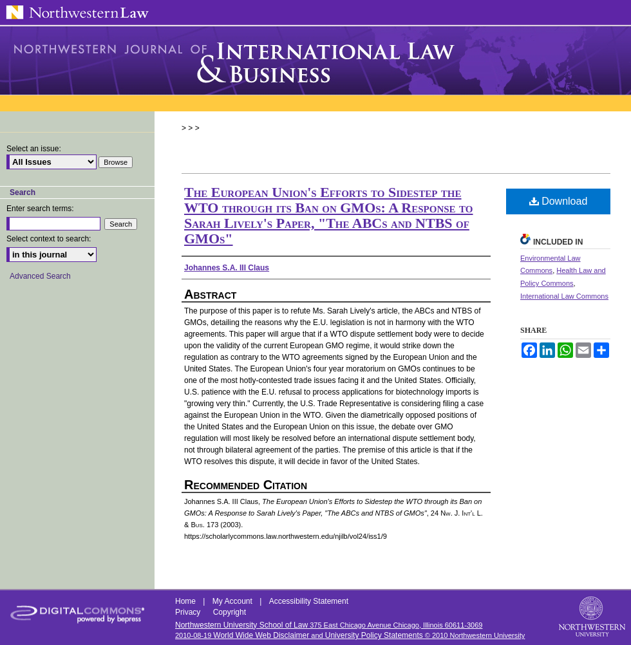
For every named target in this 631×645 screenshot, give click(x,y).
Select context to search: (48, 238)
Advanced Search (40, 276)
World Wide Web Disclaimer (261, 635)
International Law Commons (564, 296)
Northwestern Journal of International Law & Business (315, 60)
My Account (233, 601)
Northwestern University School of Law (241, 625)
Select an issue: (33, 148)
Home (186, 601)
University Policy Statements (374, 635)
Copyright (229, 612)
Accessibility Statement (308, 601)
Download (558, 201)
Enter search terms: (40, 208)
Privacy (189, 612)
